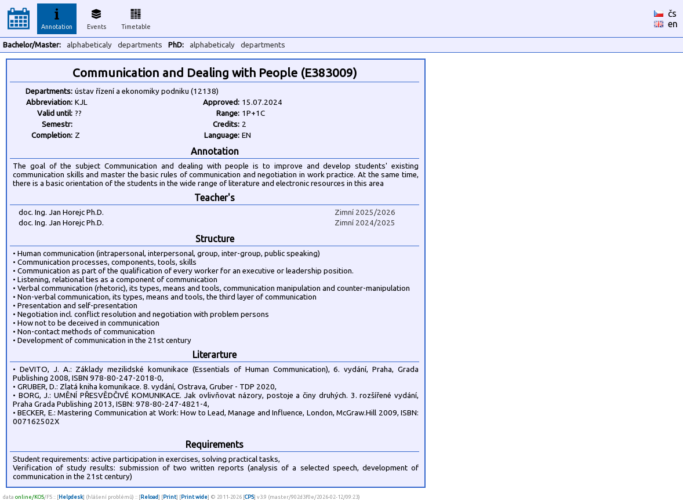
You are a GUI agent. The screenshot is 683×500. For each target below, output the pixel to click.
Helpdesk (71, 497)
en (673, 24)
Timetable (136, 17)
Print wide (194, 497)
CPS (249, 497)
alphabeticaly (89, 45)
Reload (149, 497)
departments (140, 45)
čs (672, 13)
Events (96, 17)
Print (169, 497)
